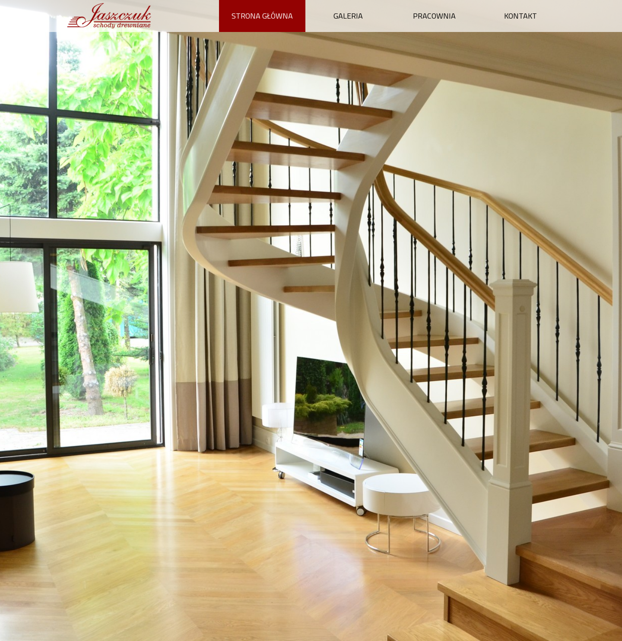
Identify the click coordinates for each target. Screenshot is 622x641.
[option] (311, 320)
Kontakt (520, 16)
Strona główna (262, 16)
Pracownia (434, 16)
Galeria (348, 16)
